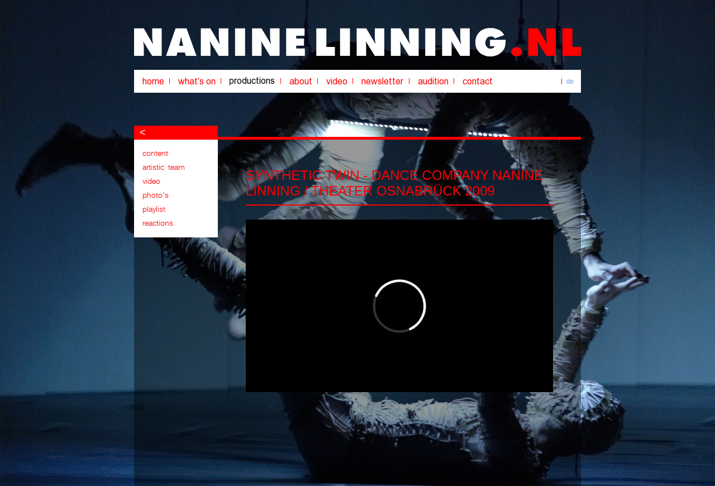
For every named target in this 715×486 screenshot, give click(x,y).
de (570, 81)
